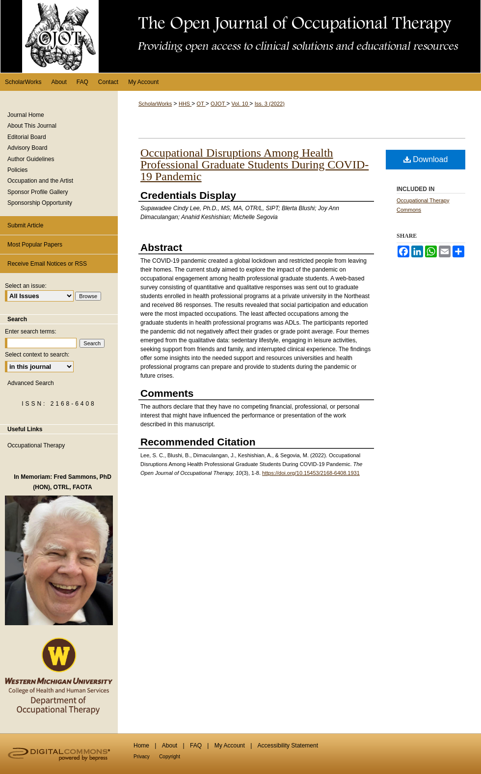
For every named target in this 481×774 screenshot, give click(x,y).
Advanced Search (30, 383)
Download (425, 159)
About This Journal (31, 125)
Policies (17, 169)
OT (201, 104)
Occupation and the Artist (40, 180)
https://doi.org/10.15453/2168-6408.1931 (311, 473)
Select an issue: (26, 285)
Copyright (169, 756)
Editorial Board (26, 137)
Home (141, 745)
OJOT (218, 104)
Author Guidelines (30, 159)
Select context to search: (37, 354)
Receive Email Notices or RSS (47, 263)
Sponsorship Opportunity (39, 202)
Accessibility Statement (288, 745)
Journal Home (25, 114)
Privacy (142, 756)
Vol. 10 (241, 104)
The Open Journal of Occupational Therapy (240, 36)
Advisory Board (27, 147)
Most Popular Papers (34, 244)
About (169, 745)
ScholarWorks (155, 104)
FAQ (196, 745)
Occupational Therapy (36, 445)
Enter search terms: (30, 331)
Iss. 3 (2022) (270, 104)
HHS (185, 104)
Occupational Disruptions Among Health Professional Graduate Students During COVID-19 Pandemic (254, 164)
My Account (229, 745)
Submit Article (25, 225)
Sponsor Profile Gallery (37, 192)
